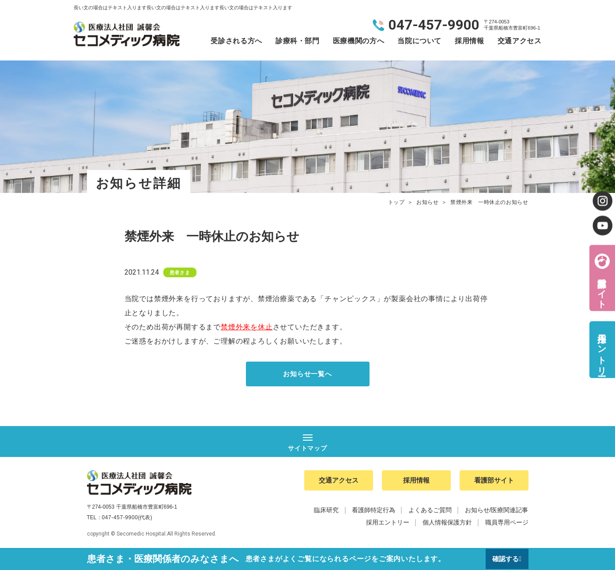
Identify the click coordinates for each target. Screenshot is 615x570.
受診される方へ (236, 41)
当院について (419, 41)
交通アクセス (520, 41)
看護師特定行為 (373, 512)
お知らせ (427, 202)
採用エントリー (602, 349)
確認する (505, 558)
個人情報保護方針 (447, 524)
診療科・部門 (297, 41)
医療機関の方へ (358, 41)
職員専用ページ (506, 524)
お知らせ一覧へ (308, 374)
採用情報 (469, 41)
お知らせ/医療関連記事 (496, 512)
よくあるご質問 (430, 512)
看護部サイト (602, 287)
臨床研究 (326, 512)
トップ (396, 202)
